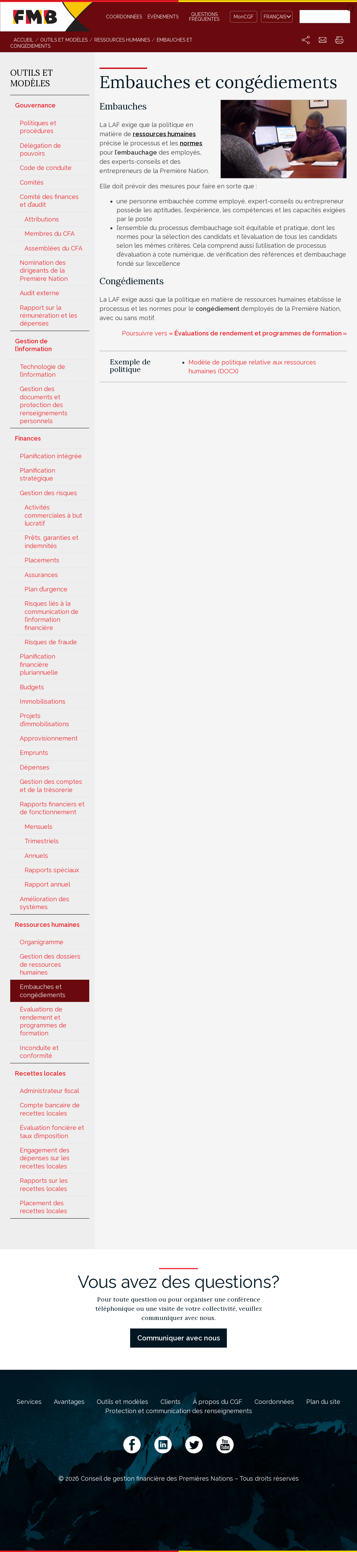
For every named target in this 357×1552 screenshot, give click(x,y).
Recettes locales (40, 1073)
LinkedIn (163, 1444)
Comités (32, 182)
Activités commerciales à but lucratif (53, 515)
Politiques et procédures (38, 126)
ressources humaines (164, 134)
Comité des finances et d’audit (49, 200)
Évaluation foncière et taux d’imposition (52, 1131)
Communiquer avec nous (178, 1338)
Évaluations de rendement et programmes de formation (43, 1021)
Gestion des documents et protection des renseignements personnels (43, 405)
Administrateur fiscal (49, 1090)
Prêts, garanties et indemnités (51, 541)
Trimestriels (42, 841)
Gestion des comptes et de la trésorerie (51, 785)
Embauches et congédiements (42, 990)
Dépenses (34, 767)
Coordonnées (124, 16)
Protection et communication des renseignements (178, 1411)
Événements (163, 16)
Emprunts (34, 752)
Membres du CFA (50, 233)
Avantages (69, 1402)
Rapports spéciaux (52, 870)
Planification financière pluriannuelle (39, 664)
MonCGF (243, 16)
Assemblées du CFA (53, 248)
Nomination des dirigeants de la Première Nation (44, 270)
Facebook (132, 1444)
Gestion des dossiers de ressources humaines (50, 964)
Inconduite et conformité (39, 1051)
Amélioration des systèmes (44, 902)
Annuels (36, 855)
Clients (170, 1402)
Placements (42, 560)
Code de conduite (46, 167)
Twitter (194, 1444)
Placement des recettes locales (43, 1207)
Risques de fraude (51, 642)
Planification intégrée (51, 456)
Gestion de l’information (33, 345)
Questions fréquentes (204, 17)
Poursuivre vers (234, 333)
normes (191, 143)
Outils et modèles (122, 1402)
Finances (28, 438)
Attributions (42, 219)
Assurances (41, 574)
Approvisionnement (49, 738)
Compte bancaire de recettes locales (50, 1109)
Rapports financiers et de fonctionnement (52, 808)
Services (29, 1402)
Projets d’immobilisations (44, 719)
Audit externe (39, 293)
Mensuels (38, 826)
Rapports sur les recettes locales (44, 1184)
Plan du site (323, 1402)
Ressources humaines (47, 924)
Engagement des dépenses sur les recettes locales (44, 1158)
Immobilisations (42, 701)
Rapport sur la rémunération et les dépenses (48, 315)
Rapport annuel (47, 884)
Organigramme (41, 942)
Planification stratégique (37, 474)
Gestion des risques (48, 493)
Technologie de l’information (42, 370)
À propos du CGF (217, 1402)
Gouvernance (35, 105)
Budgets (32, 687)
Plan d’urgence (46, 589)
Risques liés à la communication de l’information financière (51, 615)
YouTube (225, 1444)
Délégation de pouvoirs (40, 149)
